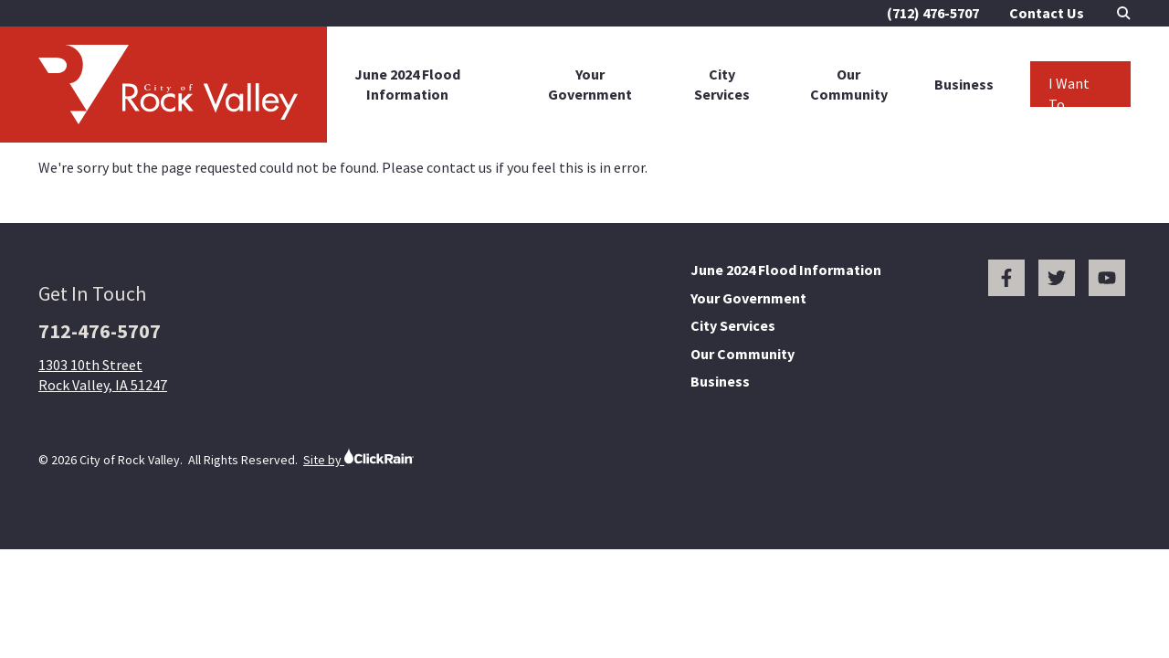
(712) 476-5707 (933, 13)
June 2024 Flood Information (407, 84)
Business (964, 84)
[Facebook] (1006, 278)
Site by (358, 457)
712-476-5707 (99, 331)
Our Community (849, 84)
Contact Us (1046, 13)
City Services (722, 84)
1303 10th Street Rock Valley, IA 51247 (102, 375)
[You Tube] (1107, 278)
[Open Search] (1124, 13)
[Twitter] (1056, 278)
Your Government (590, 84)
